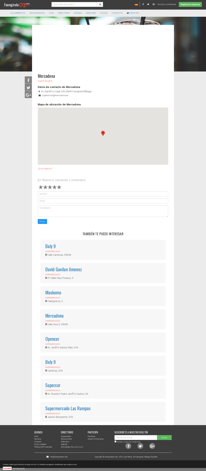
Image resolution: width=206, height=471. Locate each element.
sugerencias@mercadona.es (55, 95)
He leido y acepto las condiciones (129, 442)
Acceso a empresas (167, 4)
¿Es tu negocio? (45, 168)
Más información (18, 468)
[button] (103, 133)
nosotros (37, 439)
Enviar (42, 221)
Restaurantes (66, 439)
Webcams (91, 13)
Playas (103, 13)
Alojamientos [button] (18, 13)
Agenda (78, 13)
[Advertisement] (103, 48)
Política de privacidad (43, 447)
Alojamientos (66, 436)
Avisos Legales (40, 444)
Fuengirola (18, 4)
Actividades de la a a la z (72, 447)
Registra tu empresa (190, 4)
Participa (133, 13)
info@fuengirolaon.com (59, 457)
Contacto (117, 13)
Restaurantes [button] (37, 13)
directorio (64, 13)
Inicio (36, 436)
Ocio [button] (51, 13)
